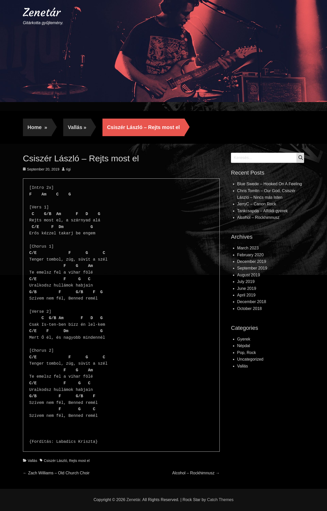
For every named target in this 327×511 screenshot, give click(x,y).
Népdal (243, 346)
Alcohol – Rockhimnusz (258, 217)
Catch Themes (220, 500)
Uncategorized (250, 359)
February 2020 (250, 255)
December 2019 (251, 261)
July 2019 (246, 281)
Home (37, 127)
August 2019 (248, 275)
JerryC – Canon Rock (256, 204)
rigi (68, 169)
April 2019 (246, 295)
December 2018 (251, 302)
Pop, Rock (246, 352)
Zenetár (41, 12)
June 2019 (246, 288)
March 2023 (248, 248)
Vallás (77, 127)
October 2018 (249, 308)
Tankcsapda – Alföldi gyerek (262, 211)
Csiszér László (55, 461)
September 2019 (252, 268)
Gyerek (243, 339)
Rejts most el (79, 461)
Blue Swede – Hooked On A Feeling (269, 184)
